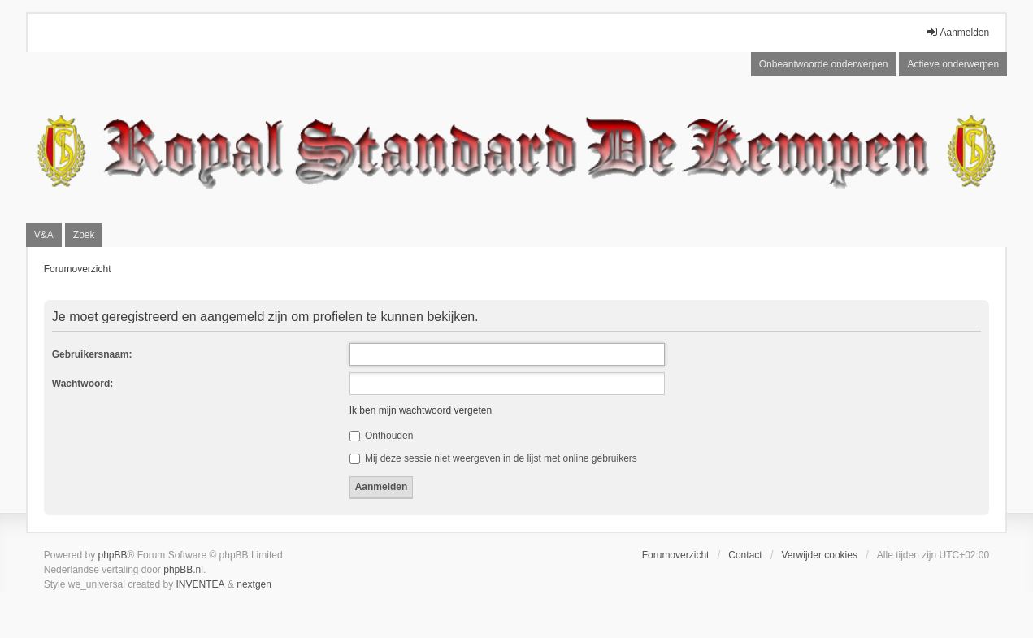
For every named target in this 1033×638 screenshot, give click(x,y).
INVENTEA (200, 584)
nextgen (254, 584)
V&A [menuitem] (44, 235)
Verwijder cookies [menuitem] (819, 555)
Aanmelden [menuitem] (958, 32)
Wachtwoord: (83, 383)
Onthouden (381, 435)
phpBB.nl (183, 569)
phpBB (112, 555)
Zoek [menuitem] (84, 235)
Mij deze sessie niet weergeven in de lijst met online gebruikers (493, 458)
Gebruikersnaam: (92, 354)
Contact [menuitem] (745, 555)
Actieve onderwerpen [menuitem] (953, 64)
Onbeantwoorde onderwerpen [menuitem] (823, 64)
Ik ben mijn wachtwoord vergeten (420, 410)
